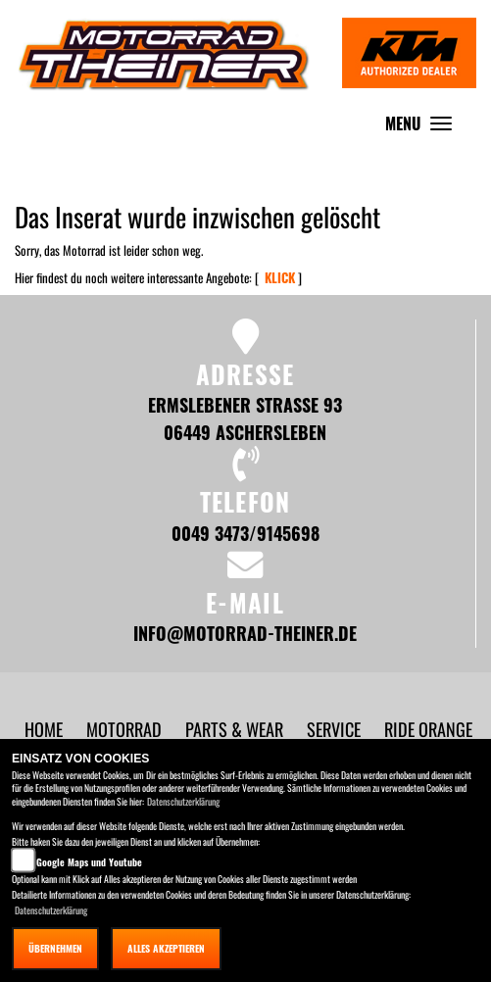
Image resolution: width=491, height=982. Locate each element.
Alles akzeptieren (166, 948)
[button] (125, 728)
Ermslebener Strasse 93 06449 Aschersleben (245, 418)
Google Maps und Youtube (89, 862)
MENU (423, 128)
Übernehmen (55, 948)
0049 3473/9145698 (245, 532)
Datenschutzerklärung (183, 801)
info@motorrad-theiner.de (245, 632)
